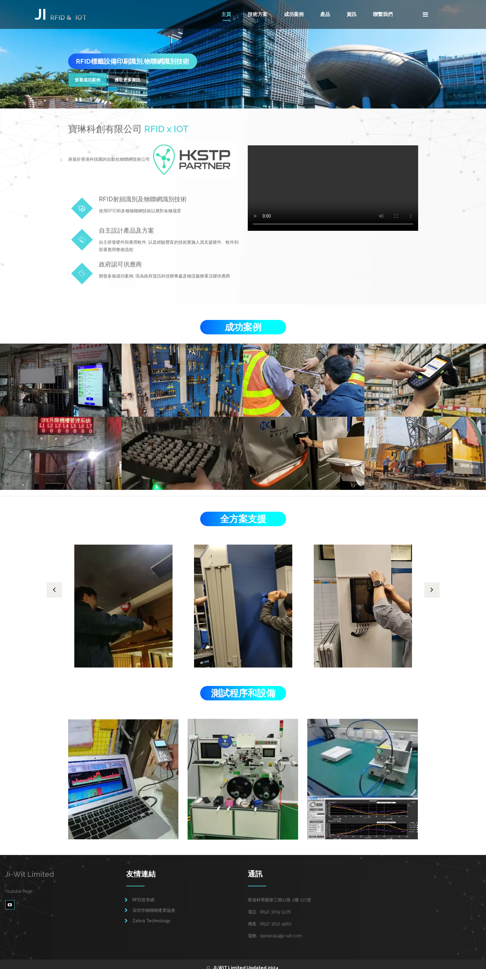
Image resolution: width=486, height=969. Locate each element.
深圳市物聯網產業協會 (153, 903)
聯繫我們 (383, 14)
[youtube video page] (9, 897)
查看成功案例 (87, 79)
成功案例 (294, 14)
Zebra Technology (151, 913)
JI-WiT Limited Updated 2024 (245, 960)
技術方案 (257, 14)
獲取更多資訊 (127, 79)
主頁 (226, 14)
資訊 (351, 14)
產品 (325, 14)
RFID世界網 (143, 892)
